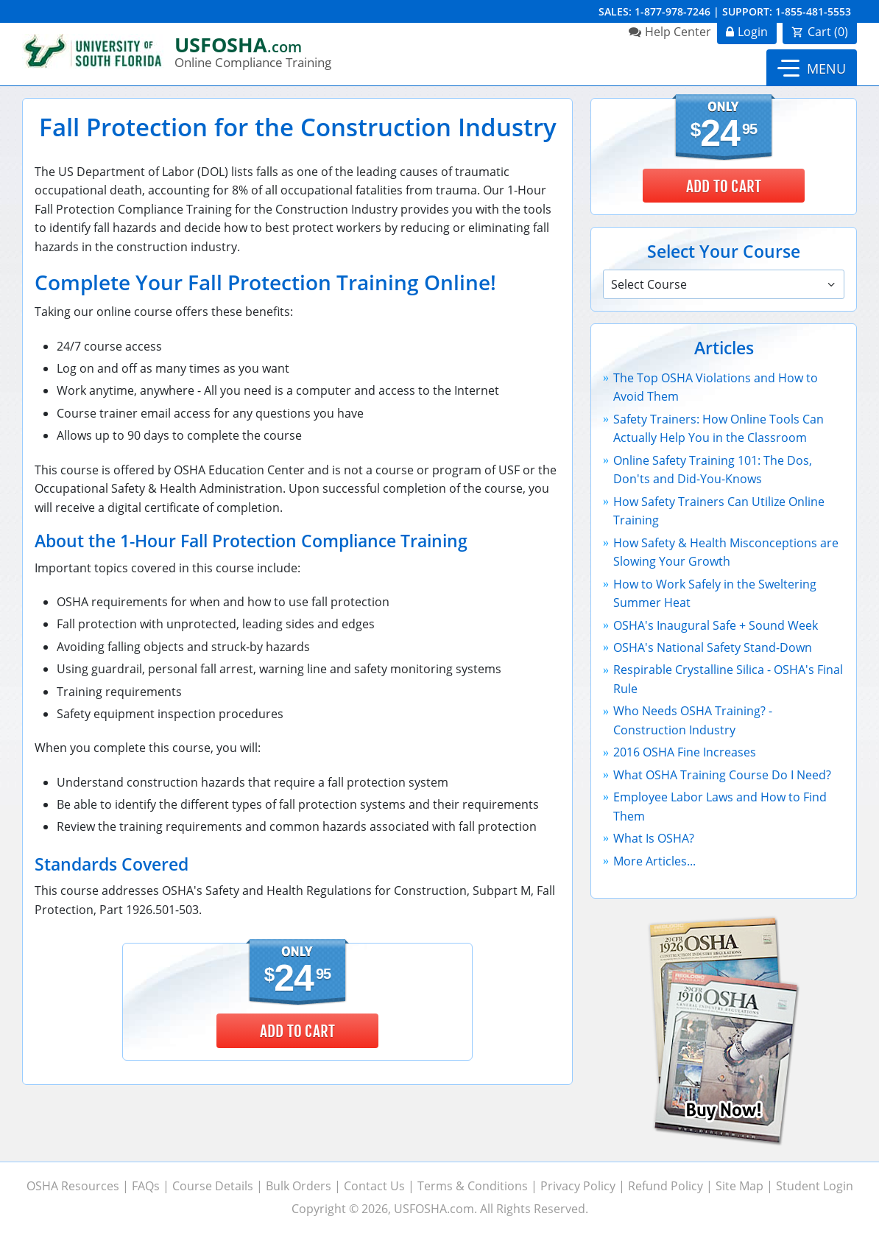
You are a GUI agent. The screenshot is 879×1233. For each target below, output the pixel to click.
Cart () (828, 32)
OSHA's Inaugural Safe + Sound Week (715, 625)
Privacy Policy (577, 1186)
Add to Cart (297, 1031)
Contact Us (374, 1186)
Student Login (814, 1186)
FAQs (146, 1186)
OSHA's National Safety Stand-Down (712, 647)
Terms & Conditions (472, 1186)
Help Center (678, 32)
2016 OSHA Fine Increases (684, 752)
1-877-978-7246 (672, 11)
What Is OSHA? (653, 838)
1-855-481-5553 (813, 11)
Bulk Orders (298, 1186)
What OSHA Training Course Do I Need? (722, 775)
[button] (811, 67)
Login (753, 32)
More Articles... (654, 861)
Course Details (212, 1186)
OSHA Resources (73, 1186)
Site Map (739, 1186)
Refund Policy (665, 1186)
